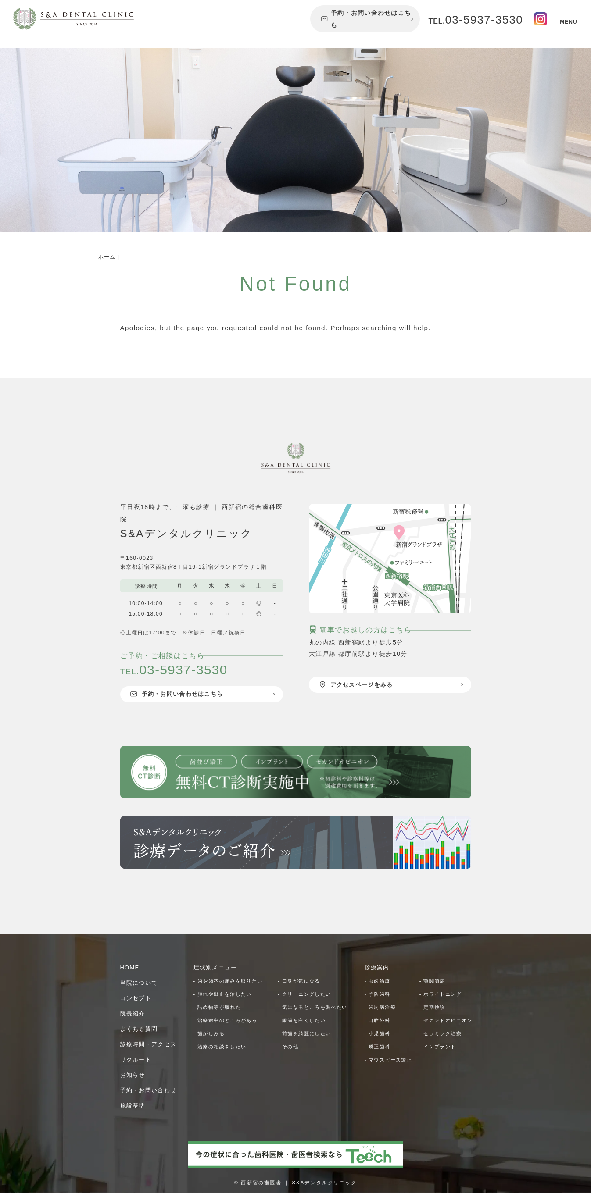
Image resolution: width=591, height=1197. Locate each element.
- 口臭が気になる (301, 984)
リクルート (137, 1062)
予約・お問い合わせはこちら (366, 18)
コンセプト (137, 1001)
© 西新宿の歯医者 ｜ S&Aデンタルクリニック (295, 1186)
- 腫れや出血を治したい (225, 997)
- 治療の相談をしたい (222, 1050)
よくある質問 (140, 1032)
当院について (140, 986)
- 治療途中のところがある (228, 1024)
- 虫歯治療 (379, 984)
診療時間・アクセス (150, 1047)
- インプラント (439, 1063)
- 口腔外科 (379, 1024)
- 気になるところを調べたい (316, 1011)
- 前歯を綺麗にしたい (307, 1037)
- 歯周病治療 (382, 1011)
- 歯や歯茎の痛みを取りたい (231, 984)
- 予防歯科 (379, 997)
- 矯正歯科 (379, 1063)
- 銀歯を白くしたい (304, 1024)
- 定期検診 (433, 1011)
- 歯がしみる (210, 1037)
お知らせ (133, 1078)
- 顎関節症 (433, 984)
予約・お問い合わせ (150, 1093)
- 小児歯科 (379, 1050)
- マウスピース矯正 (390, 1076)
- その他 (289, 1050)
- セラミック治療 (442, 1050)
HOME (130, 970)
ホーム (107, 257)
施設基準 (133, 1108)
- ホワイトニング (442, 997)
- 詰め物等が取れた (219, 1011)
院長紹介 (133, 1016)
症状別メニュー (217, 970)
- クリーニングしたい (307, 997)
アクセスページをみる (359, 685)
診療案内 (378, 970)
